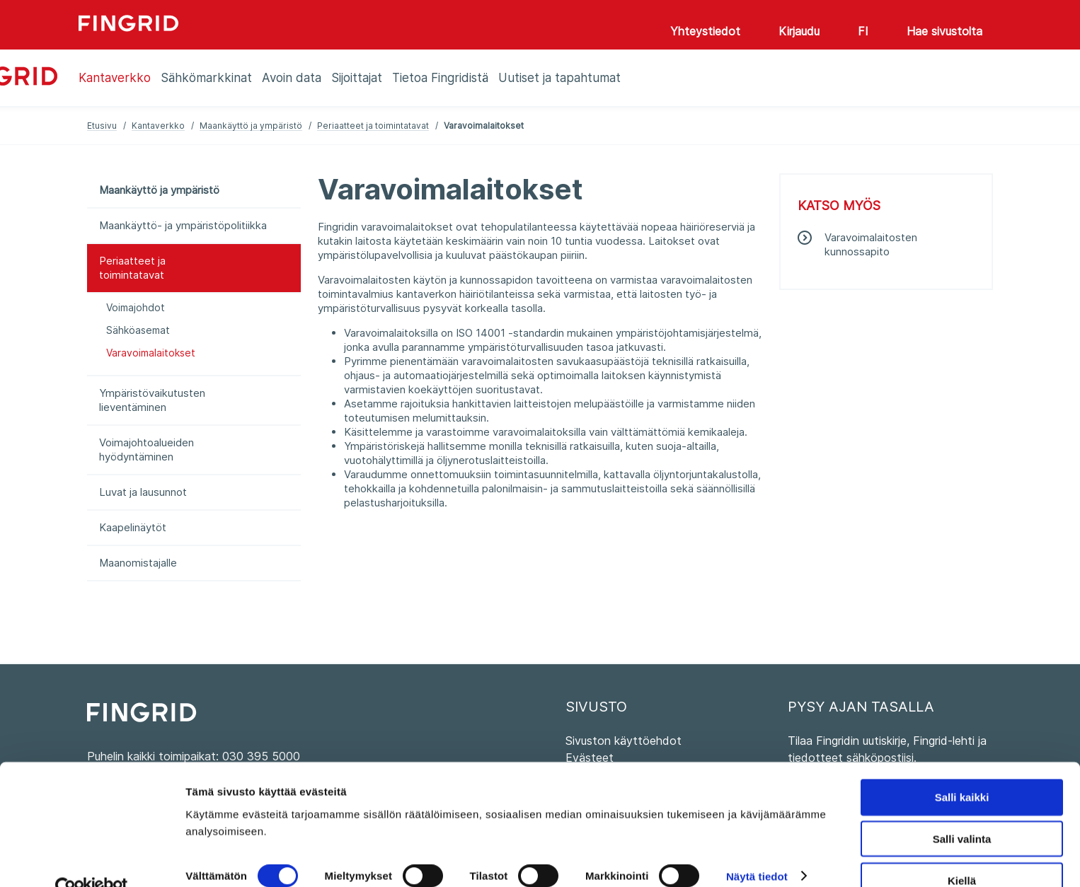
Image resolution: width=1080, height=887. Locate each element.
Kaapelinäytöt (132, 527)
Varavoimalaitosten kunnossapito (871, 244)
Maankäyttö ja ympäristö (251, 125)
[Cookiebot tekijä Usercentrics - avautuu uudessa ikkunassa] (92, 859)
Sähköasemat (138, 330)
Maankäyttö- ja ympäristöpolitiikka (183, 225)
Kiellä (962, 852)
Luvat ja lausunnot (143, 492)
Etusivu (102, 125)
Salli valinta (962, 810)
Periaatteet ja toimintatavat (373, 125)
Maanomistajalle (138, 562)
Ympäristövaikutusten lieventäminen (152, 400)
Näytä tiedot (757, 848)
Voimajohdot (135, 307)
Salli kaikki (962, 769)
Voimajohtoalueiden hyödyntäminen (146, 449)
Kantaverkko (158, 125)
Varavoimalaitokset (150, 353)
